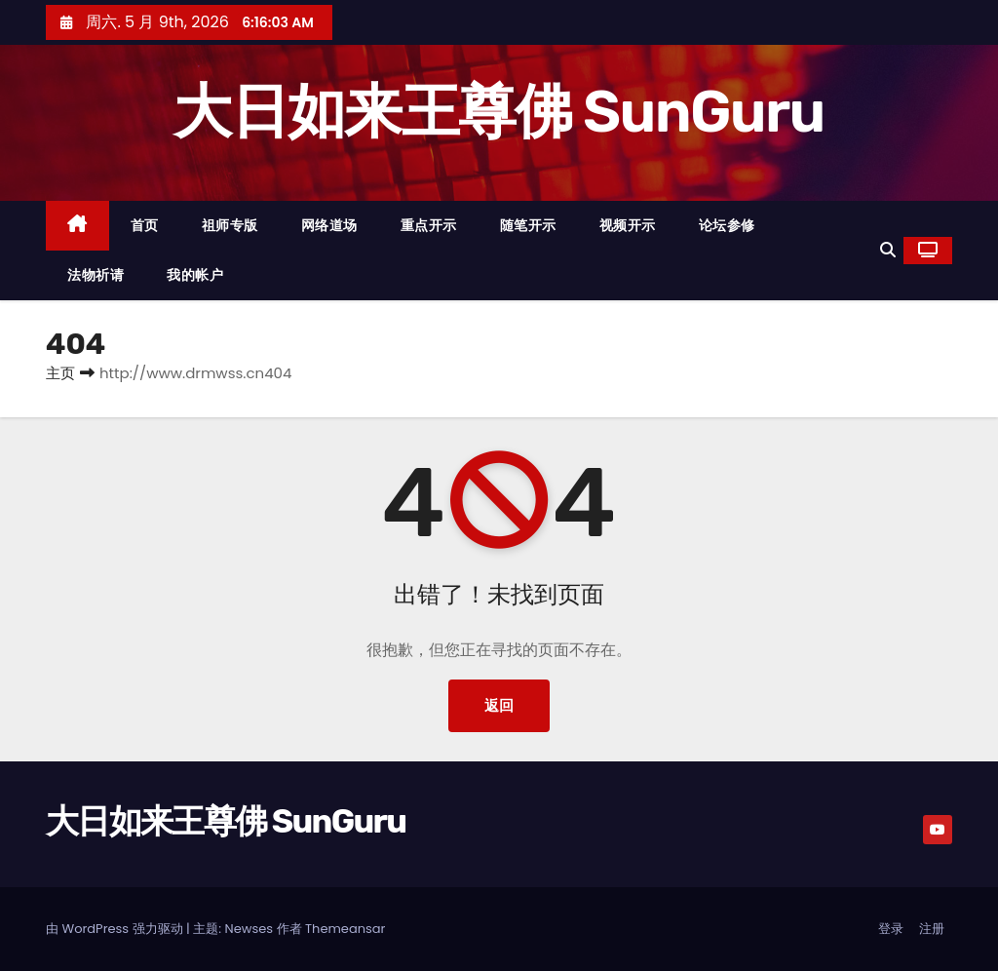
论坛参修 (727, 225)
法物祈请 (95, 275)
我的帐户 (195, 275)
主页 (60, 373)
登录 (890, 928)
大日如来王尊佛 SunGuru (498, 111)
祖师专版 (230, 225)
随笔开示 (528, 225)
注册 (931, 928)
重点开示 (429, 225)
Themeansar (345, 928)
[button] (888, 250)
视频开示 (627, 225)
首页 (145, 225)
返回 (499, 705)
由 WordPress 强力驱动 (116, 928)
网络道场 (329, 225)
